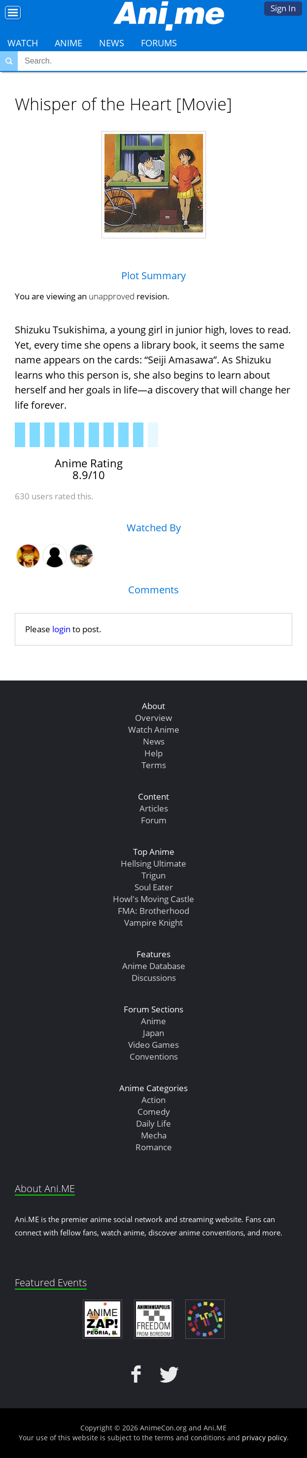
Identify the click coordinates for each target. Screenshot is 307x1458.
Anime (68, 43)
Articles (153, 808)
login (61, 629)
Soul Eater (154, 887)
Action (153, 1099)
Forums (159, 43)
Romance (154, 1147)
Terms (153, 765)
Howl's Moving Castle (153, 899)
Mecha (154, 1135)
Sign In (283, 8)
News (111, 43)
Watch (22, 43)
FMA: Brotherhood (153, 910)
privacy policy (264, 1437)
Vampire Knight (153, 922)
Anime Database (153, 966)
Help (153, 753)
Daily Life (153, 1123)
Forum (154, 820)
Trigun (153, 875)
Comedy (153, 1111)
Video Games (153, 1044)
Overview (153, 717)
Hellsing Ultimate (153, 863)
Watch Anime (153, 729)
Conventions (154, 1056)
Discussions (154, 977)
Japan (153, 1032)
